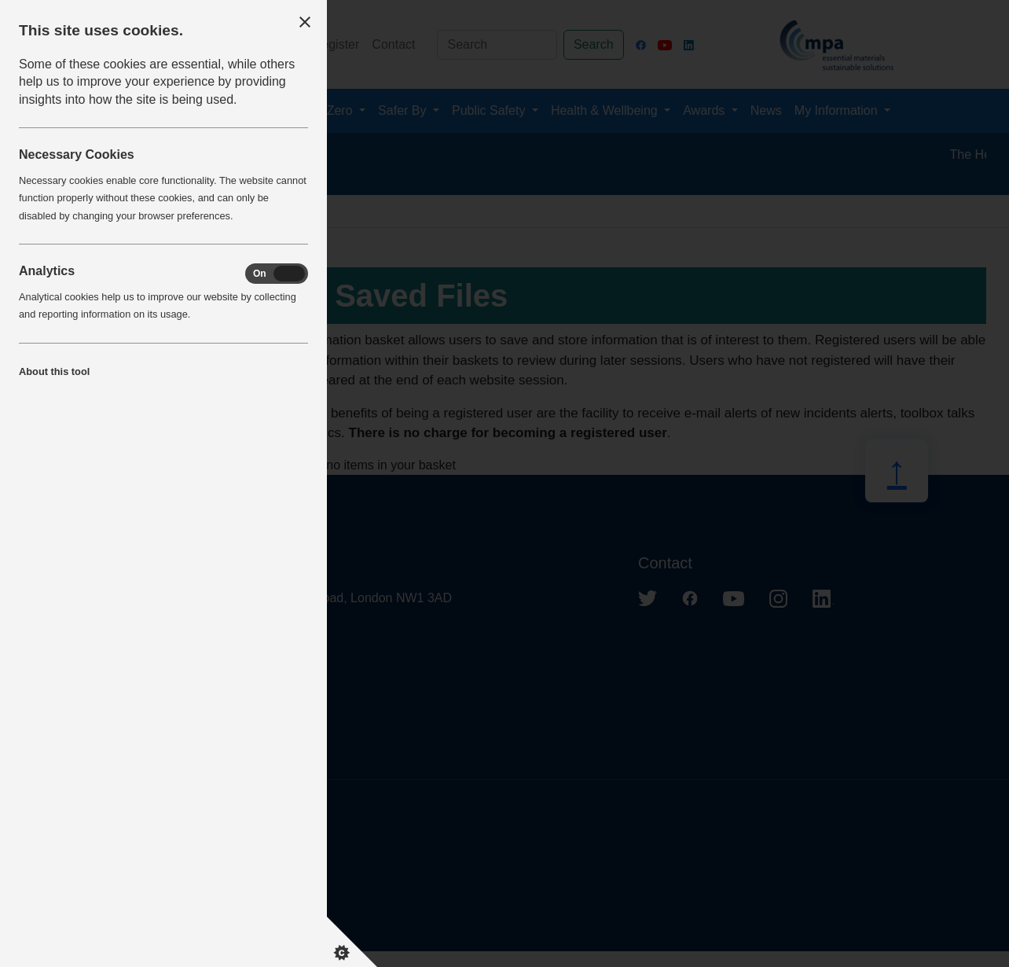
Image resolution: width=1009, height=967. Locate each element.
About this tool (54, 371)
